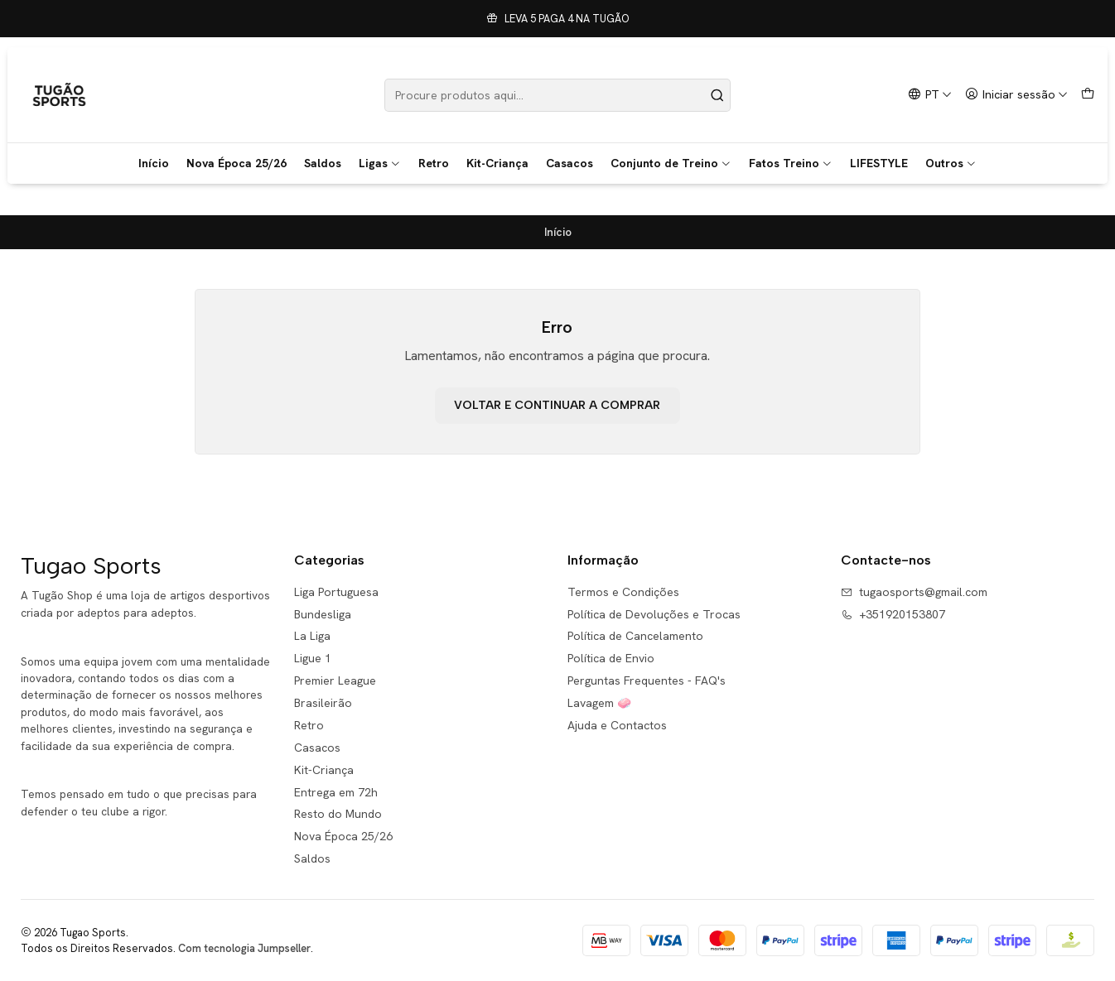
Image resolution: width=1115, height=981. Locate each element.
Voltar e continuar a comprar (557, 405)
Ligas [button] (380, 163)
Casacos (569, 163)
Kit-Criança (497, 163)
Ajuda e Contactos (617, 725)
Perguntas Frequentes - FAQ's (646, 680)
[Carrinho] (1088, 95)
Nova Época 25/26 (236, 163)
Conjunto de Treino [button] (671, 163)
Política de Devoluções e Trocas (654, 614)
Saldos (322, 163)
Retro (433, 163)
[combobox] (557, 95)
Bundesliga (322, 614)
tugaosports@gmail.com (914, 591)
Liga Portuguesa (336, 591)
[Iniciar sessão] (1016, 95)
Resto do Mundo (338, 813)
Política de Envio (610, 658)
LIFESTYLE (879, 163)
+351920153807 (893, 614)
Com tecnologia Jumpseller (244, 948)
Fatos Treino (791, 163)
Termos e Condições (623, 591)
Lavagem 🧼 (599, 702)
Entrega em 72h (336, 792)
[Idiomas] (930, 95)
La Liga (312, 635)
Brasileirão (323, 702)
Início (153, 163)
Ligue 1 (312, 658)
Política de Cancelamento (635, 635)
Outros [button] (951, 163)
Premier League (335, 680)
